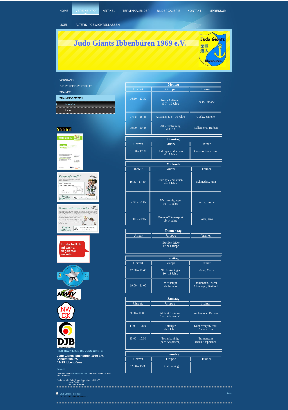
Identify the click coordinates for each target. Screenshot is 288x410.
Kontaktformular (80, 373)
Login (229, 393)
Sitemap (76, 394)
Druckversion (64, 394)
